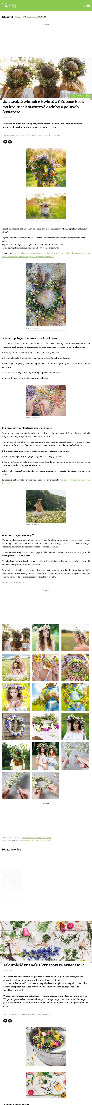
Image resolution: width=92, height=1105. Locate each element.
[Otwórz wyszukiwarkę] (83, 5)
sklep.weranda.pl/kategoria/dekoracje (36, 840)
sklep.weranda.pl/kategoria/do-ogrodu (36, 838)
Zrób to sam (7, 117)
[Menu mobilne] (88, 5)
